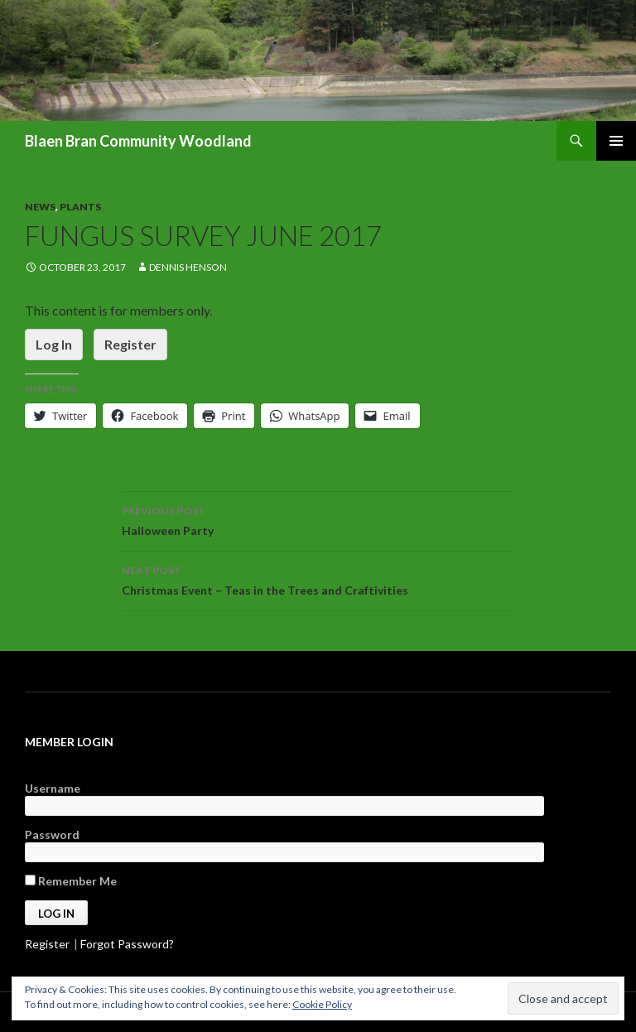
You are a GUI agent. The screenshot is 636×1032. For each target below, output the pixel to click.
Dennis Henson (188, 267)
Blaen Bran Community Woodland (138, 141)
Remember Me (71, 881)
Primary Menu (616, 141)
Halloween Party (318, 519)
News (40, 206)
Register (130, 344)
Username (52, 788)
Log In (54, 344)
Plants (80, 206)
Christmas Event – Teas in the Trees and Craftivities (318, 579)
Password (52, 834)
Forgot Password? (127, 944)
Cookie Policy (322, 1004)
